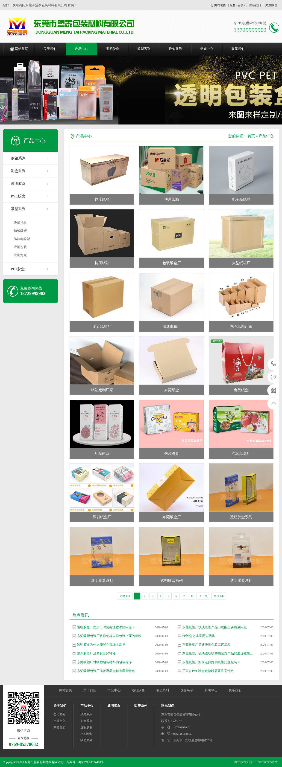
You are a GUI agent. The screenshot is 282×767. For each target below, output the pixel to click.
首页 (251, 136)
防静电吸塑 (22, 239)
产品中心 (81, 49)
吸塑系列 (144, 49)
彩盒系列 (18, 171)
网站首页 (21, 49)
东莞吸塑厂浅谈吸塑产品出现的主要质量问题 (214, 627)
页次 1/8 (218, 596)
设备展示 (175, 49)
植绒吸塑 (20, 231)
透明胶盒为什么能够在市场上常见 (101, 644)
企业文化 (59, 721)
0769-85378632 (273, 364)
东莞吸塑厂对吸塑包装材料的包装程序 (104, 662)
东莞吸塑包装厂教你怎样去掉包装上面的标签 (109, 636)
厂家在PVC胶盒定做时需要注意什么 (208, 671)
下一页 (203, 596)
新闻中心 (206, 49)
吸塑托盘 (20, 223)
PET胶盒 (18, 269)
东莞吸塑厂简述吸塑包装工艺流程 (206, 644)
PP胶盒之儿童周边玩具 (198, 636)
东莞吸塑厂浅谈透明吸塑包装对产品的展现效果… (217, 653)
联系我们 (255, 5)
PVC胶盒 (18, 196)
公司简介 (59, 714)
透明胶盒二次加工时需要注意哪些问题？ (106, 627)
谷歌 (241, 5)
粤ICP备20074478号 (91, 762)
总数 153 (125, 596)
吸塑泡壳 (20, 255)
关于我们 (50, 49)
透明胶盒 (112, 49)
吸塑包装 (20, 247)
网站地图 (220, 5)
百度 (232, 5)
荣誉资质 (59, 727)
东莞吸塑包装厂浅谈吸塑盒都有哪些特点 (106, 671)
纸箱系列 (18, 158)
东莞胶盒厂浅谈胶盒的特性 (96, 653)
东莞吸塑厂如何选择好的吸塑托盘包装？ (211, 662)
